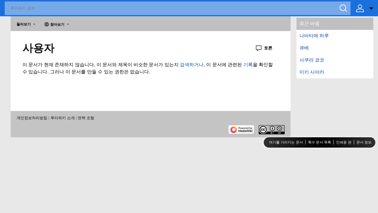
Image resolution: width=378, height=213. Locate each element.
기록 (248, 64)
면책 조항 (86, 118)
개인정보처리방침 (32, 118)
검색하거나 (191, 64)
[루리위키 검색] (178, 8)
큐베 (304, 47)
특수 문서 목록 (319, 142)
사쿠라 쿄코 (311, 59)
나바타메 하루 (314, 35)
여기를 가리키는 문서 (286, 142)
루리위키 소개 (62, 118)
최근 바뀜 (309, 23)
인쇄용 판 (343, 142)
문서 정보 (364, 142)
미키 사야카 (311, 72)
